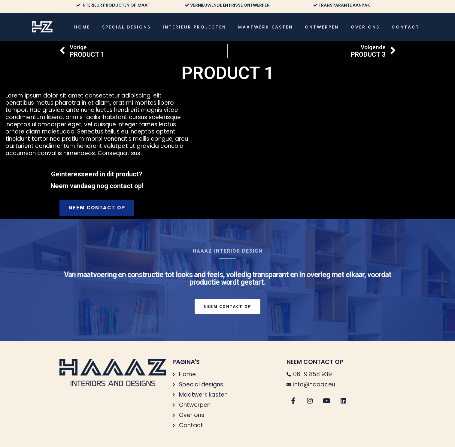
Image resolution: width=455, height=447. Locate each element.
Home (82, 27)
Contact (406, 27)
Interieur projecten (194, 27)
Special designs (126, 27)
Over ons (365, 27)
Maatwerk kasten (265, 27)
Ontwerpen (322, 27)
